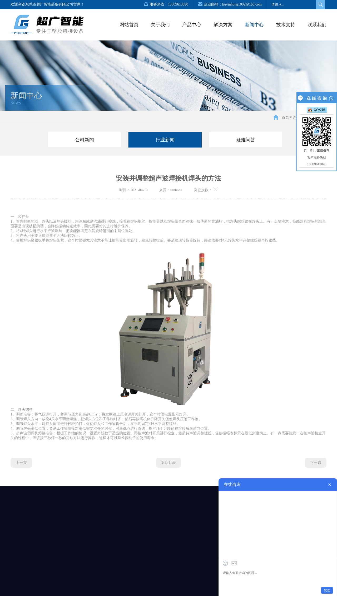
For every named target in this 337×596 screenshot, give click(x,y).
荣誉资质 (19, 578)
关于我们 (160, 24)
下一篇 (315, 463)
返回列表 (168, 463)
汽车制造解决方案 (116, 570)
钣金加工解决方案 (116, 561)
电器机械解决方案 (116, 578)
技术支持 (285, 24)
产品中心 (191, 24)
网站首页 (129, 24)
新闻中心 (254, 24)
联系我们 (317, 24)
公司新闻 (84, 139)
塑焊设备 (66, 561)
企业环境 (19, 570)
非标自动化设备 (66, 570)
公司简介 (19, 561)
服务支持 (210, 561)
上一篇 (21, 463)
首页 (285, 117)
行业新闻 (165, 139)
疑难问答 (245, 139)
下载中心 (210, 570)
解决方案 (223, 24)
